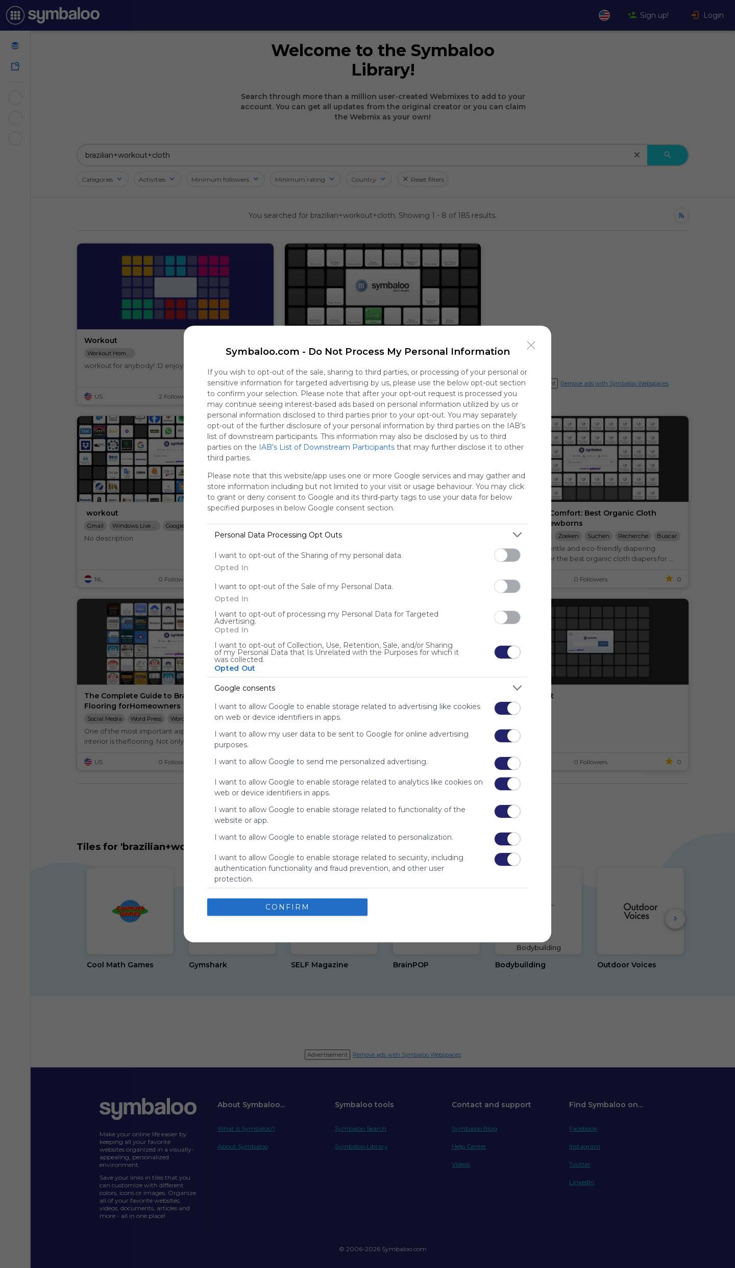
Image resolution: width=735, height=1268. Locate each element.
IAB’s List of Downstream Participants (327, 447)
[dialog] (367, 634)
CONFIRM (287, 907)
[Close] (531, 345)
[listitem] (367, 534)
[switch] (507, 555)
